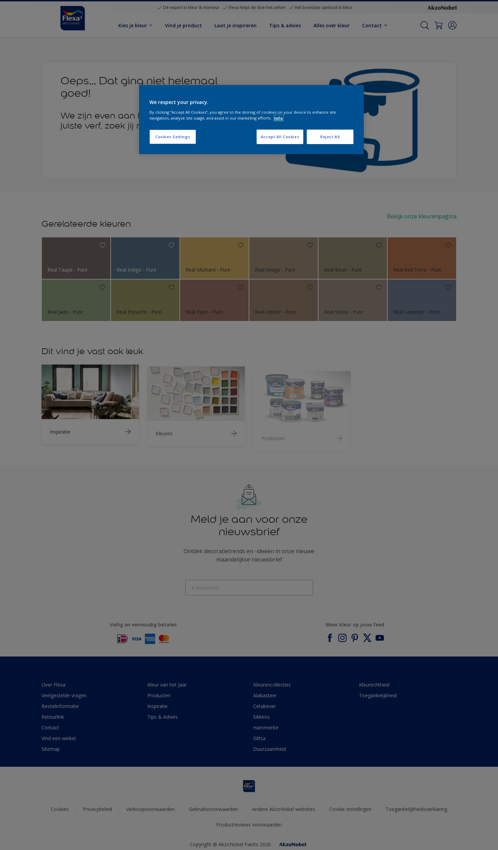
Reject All (330, 136)
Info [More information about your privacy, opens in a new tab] (278, 118)
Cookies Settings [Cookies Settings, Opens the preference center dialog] (172, 136)
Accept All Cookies (280, 136)
